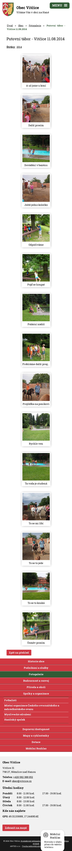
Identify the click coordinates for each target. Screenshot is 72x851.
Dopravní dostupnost (36, 729)
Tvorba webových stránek (33, 846)
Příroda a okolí (36, 687)
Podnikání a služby (36, 667)
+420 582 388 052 (23, 777)
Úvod (10, 25)
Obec (20, 25)
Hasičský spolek (14, 719)
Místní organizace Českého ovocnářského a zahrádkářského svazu (31, 707)
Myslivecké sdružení (17, 714)
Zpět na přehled (19, 652)
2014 (19, 47)
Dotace (36, 742)
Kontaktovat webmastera (31, 841)
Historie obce (36, 661)
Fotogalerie (35, 25)
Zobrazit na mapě (16, 827)
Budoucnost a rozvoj (36, 680)
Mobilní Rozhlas (36, 748)
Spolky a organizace (36, 693)
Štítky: (11, 47)
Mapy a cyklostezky (36, 735)
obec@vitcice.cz (22, 781)
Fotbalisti (10, 700)
